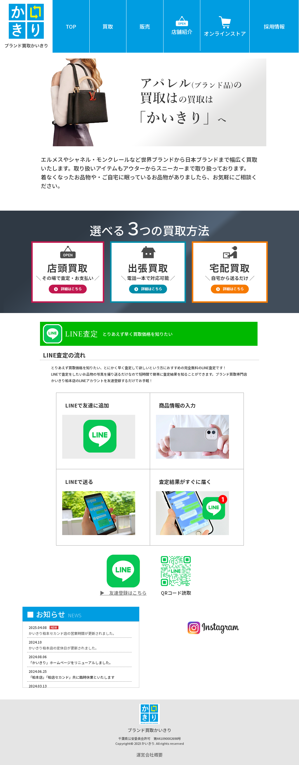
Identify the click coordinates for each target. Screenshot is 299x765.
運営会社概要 (149, 755)
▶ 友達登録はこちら (123, 592)
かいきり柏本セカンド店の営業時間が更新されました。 (72, 633)
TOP (71, 26)
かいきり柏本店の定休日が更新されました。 (64, 647)
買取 (107, 26)
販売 (145, 26)
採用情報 (274, 26)
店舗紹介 (181, 17)
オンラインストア (225, 18)
